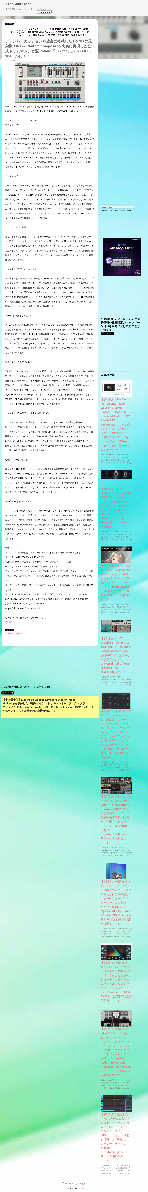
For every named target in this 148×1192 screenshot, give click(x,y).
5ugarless (81, 1188)
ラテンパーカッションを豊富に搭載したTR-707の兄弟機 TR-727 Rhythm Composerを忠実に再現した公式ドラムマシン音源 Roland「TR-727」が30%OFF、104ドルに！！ (58, 32)
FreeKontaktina (19, 4)
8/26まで (18, 633)
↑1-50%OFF (20, 31)
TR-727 (8, 622)
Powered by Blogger (74, 1183)
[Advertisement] (50, 664)
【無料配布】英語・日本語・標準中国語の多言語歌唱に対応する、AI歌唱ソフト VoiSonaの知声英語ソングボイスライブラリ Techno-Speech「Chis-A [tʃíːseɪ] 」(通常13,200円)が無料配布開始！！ (116, 582)
